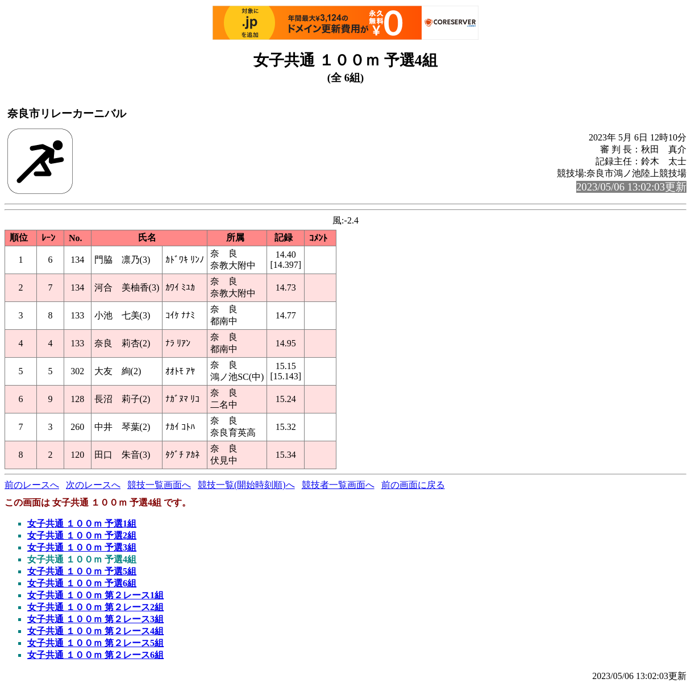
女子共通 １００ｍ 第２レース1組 (95, 595)
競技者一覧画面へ (338, 485)
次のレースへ (93, 485)
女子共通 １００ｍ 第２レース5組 (95, 643)
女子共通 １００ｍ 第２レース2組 (95, 607)
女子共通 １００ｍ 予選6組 (81, 583)
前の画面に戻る (413, 485)
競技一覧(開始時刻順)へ (246, 485)
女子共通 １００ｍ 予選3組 (81, 547)
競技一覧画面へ (159, 485)
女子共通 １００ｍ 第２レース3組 (95, 619)
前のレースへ (32, 485)
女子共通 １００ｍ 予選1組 (81, 523)
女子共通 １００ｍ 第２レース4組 (95, 631)
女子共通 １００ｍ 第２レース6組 (95, 655)
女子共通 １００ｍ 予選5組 (81, 571)
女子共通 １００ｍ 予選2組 (81, 535)
